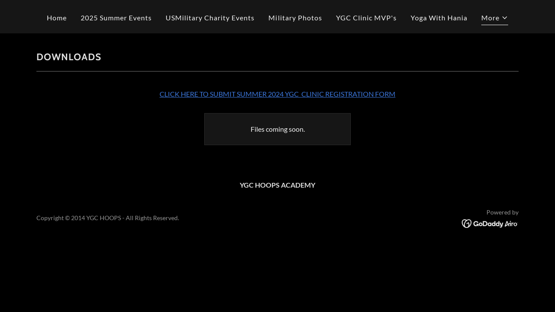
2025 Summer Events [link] (116, 17)
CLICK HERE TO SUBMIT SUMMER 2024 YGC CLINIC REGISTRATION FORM (277, 94)
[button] (494, 19)
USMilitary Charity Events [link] (210, 17)
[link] (490, 222)
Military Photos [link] (295, 17)
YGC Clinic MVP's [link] (366, 17)
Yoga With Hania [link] (439, 17)
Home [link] (57, 17)
